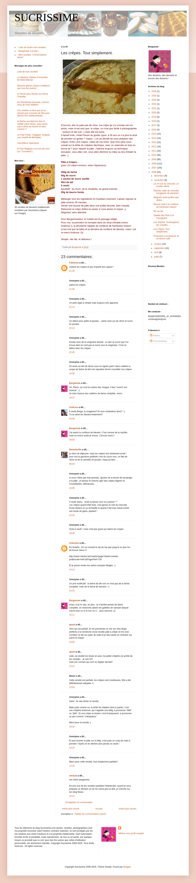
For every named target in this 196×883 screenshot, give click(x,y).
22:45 (72, 352)
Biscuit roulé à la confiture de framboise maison (166, 205)
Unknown (74, 543)
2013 (154, 142)
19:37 (72, 397)
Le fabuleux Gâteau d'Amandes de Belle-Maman (32, 78)
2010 (154, 155)
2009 (154, 159)
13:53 (72, 687)
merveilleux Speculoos (28, 143)
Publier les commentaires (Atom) (90, 814)
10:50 (72, 373)
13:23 (72, 766)
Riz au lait (158, 211)
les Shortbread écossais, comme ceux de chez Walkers (33, 103)
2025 (154, 95)
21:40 (72, 289)
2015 (154, 134)
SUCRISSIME (47, 17)
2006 (154, 172)
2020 (154, 112)
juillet (157, 256)
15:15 (72, 796)
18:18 (72, 747)
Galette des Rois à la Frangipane (164, 216)
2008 (154, 163)
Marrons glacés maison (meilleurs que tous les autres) (33, 87)
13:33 (72, 590)
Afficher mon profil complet (131, 833)
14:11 (72, 615)
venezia (73, 775)
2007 (154, 168)
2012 (154, 146)
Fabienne (74, 262)
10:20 (72, 515)
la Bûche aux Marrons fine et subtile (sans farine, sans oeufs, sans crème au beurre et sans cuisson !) (32, 125)
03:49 (72, 418)
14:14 (72, 569)
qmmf (72, 624)
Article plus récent (70, 808)
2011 (154, 151)
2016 (154, 129)
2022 (154, 104)
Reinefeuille (75, 449)
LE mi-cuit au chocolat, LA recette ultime (166, 185)
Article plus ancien (127, 808)
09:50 (72, 440)
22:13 (72, 307)
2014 (154, 138)
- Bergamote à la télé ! (28, 51)
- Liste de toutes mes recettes (31, 47)
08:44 (72, 464)
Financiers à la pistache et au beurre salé (166, 237)
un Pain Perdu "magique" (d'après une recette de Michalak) (33, 136)
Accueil (99, 808)
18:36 (72, 533)
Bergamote (75, 383)
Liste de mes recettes (27, 71)
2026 (154, 91)
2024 (154, 100)
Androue (73, 407)
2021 (154, 108)
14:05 (72, 488)
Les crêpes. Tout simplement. (162, 230)
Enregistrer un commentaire (79, 802)
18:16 (72, 726)
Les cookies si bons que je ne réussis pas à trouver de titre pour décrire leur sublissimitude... (33, 113)
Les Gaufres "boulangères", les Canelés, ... (167, 223)
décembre (159, 175)
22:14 (72, 328)
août (156, 252)
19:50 (72, 642)
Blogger (127, 867)
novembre (159, 180)
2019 (154, 117)
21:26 (72, 271)
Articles (155, 335)
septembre (159, 248)
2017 (154, 125)
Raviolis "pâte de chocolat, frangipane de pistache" (166, 191)
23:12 (72, 666)
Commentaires (158, 341)
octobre (158, 244)
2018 (154, 121)
